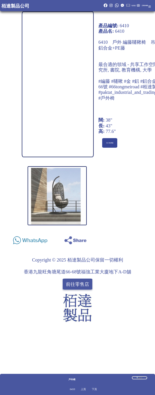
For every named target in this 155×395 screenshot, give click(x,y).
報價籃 (133, 5)
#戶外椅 (106, 98)
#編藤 (104, 81)
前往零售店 (77, 283)
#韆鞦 (117, 81)
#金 (127, 81)
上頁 (83, 389)
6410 (72, 389)
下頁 (94, 389)
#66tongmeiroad (124, 86)
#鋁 (135, 81)
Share (143, 238)
